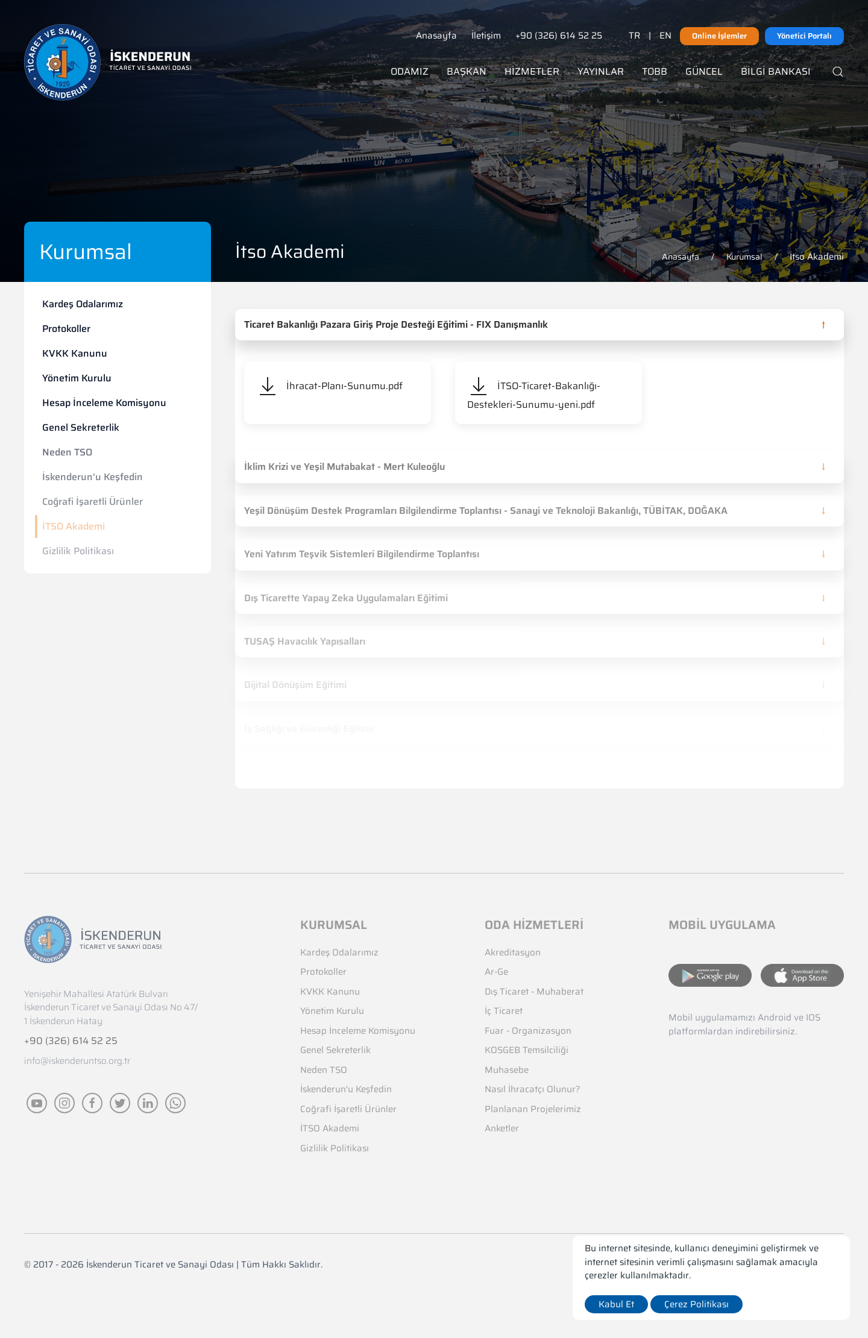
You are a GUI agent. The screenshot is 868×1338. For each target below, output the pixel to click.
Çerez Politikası (696, 1304)
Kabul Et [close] (616, 1304)
